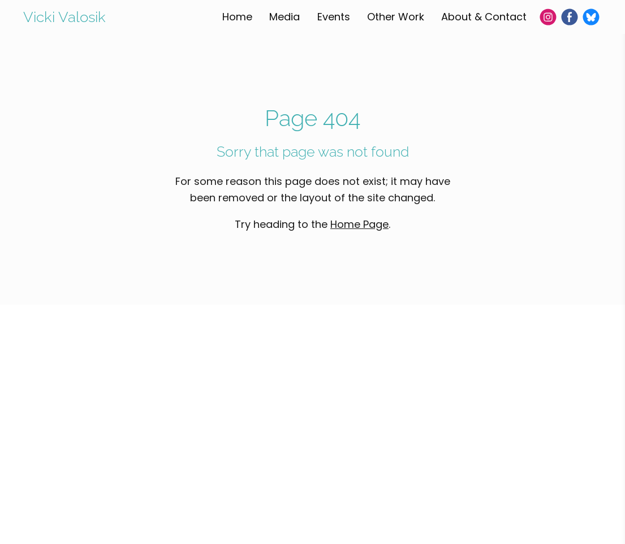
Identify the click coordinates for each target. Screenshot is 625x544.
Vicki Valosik (64, 16)
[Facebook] (569, 16)
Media (284, 17)
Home (237, 17)
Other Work (395, 17)
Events (333, 17)
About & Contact (484, 17)
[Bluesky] (591, 16)
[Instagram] (548, 16)
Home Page (359, 224)
